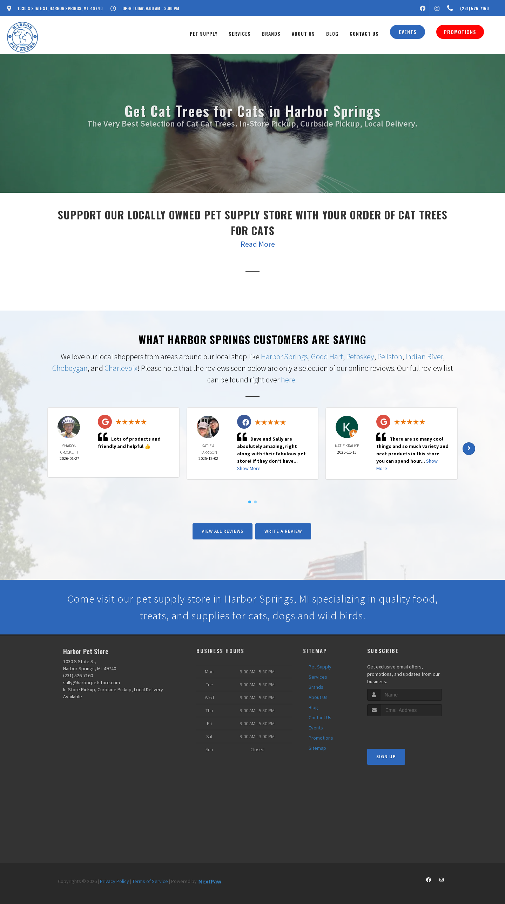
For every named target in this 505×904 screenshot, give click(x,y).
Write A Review (283, 531)
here (288, 380)
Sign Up (386, 757)
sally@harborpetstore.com (91, 682)
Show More (249, 468)
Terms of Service (150, 881)
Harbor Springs (284, 356)
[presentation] (404, 729)
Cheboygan (70, 368)
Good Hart (327, 356)
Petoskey (360, 356)
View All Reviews (222, 531)
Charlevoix (121, 368)
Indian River (424, 356)
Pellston (389, 356)
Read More (258, 244)
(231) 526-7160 (78, 675)
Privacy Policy (114, 881)
